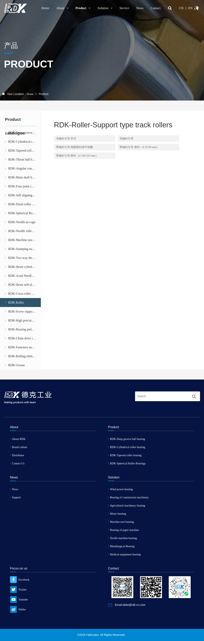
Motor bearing (117, 513)
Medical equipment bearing (124, 554)
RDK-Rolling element (20, 356)
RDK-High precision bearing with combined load (23, 320)
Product (83, 8)
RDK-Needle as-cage (20, 222)
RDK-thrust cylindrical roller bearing (23, 266)
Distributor (17, 455)
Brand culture (18, 447)
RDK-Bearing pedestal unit (23, 329)
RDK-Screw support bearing (23, 311)
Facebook (19, 579)
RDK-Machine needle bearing (23, 240)
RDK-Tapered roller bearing (23, 150)
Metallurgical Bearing (121, 546)
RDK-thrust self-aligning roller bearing (23, 284)
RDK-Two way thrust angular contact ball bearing (23, 257)
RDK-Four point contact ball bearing (23, 186)
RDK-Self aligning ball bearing (23, 195)
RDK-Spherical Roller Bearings (23, 213)
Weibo (18, 609)
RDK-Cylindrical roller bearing (23, 141)
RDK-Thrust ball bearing (22, 159)
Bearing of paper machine (123, 530)
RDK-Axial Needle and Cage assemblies (23, 275)
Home (45, 8)
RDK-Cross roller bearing (23, 293)
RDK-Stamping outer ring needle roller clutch (23, 249)
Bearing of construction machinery (128, 497)
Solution (105, 8)
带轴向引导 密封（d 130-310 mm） (77, 155)
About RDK (18, 439)
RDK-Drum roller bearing (23, 204)
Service (124, 8)
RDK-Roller (14, 302)
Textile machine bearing (122, 538)
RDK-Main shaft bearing (22, 177)
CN (181, 8)
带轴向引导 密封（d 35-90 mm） (139, 147)
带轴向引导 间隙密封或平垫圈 (74, 147)
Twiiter (18, 589)
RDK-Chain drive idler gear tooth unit (23, 338)
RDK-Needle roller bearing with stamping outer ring (23, 231)
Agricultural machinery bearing (126, 505)
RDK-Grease (15, 365)
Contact (156, 8)
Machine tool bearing (121, 521)
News (139, 8)
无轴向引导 (126, 138)
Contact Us (17, 463)
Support (15, 497)
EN (190, 8)
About (62, 8)
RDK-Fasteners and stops (23, 347)
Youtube (19, 599)
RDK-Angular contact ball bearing (23, 168)
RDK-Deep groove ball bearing (126, 439)
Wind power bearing (120, 489)
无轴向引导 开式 (66, 138)
